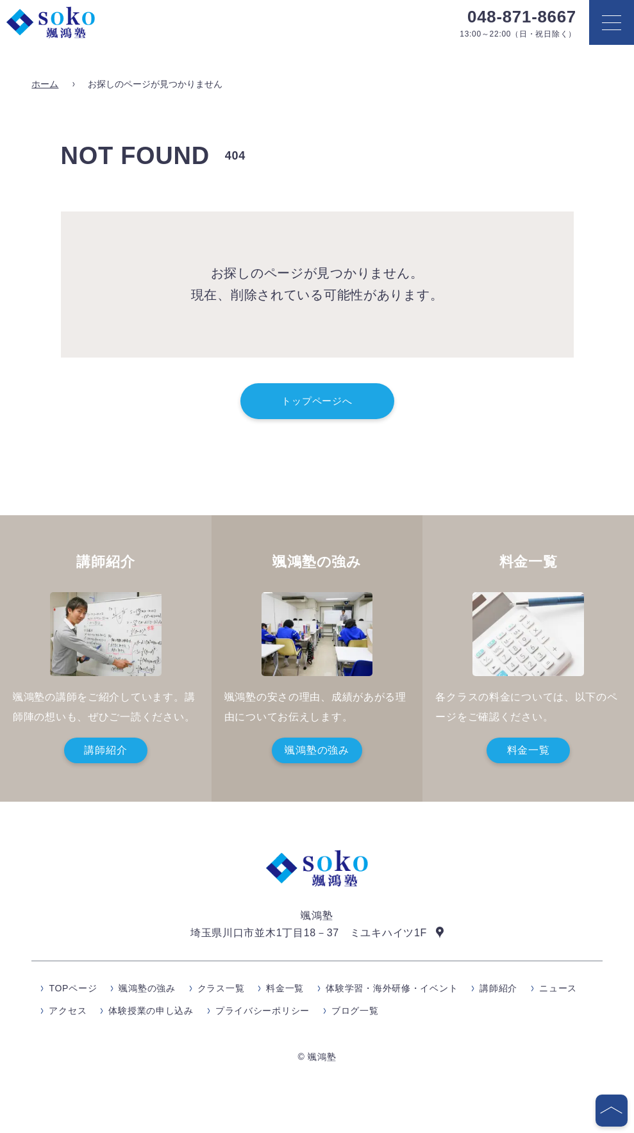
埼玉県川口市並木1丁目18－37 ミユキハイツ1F (308, 932)
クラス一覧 (221, 989)
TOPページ (73, 989)
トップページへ (316, 400)
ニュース (558, 989)
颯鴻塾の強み (317, 750)
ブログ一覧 (355, 1011)
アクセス (68, 1011)
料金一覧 (528, 750)
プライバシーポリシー (262, 1011)
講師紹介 (105, 750)
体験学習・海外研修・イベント (392, 989)
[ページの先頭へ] (612, 1111)
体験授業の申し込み (150, 1011)
